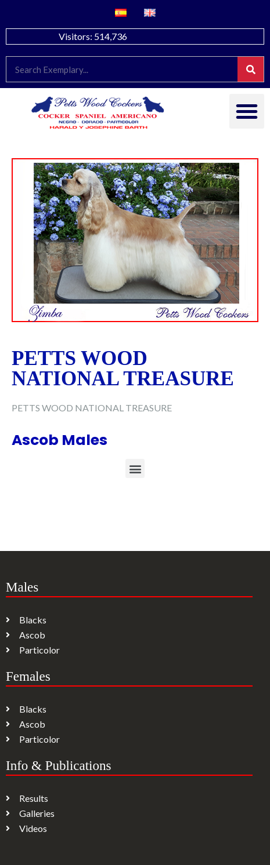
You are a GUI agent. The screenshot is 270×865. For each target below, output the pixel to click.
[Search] (250, 69)
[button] (246, 111)
